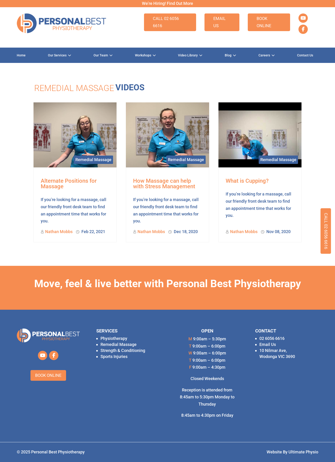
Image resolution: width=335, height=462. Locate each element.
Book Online (264, 22)
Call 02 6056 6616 (166, 22)
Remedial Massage (93, 159)
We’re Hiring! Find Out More (167, 3)
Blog (228, 55)
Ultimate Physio (303, 451)
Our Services (57, 55)
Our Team (101, 55)
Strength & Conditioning (122, 350)
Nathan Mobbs (59, 231)
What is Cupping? (247, 181)
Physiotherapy (113, 338)
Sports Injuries (113, 356)
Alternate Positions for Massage (69, 184)
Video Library (188, 55)
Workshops (143, 55)
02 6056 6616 (272, 338)
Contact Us (305, 55)
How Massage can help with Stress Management (164, 184)
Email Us (219, 22)
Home (21, 55)
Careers (264, 55)
